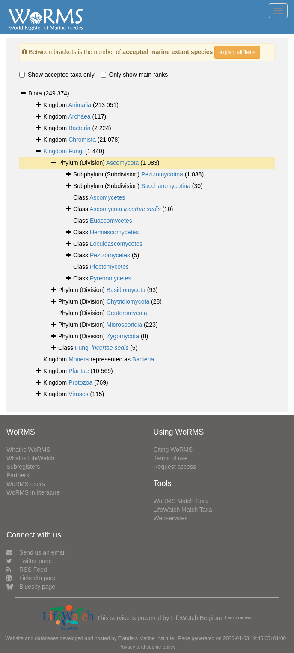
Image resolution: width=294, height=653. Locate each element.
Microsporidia (124, 324)
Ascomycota (122, 162)
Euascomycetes (111, 220)
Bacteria (79, 128)
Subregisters (23, 466)
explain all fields (237, 52)
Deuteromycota (127, 313)
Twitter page (29, 561)
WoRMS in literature (33, 492)
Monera (78, 359)
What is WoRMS (28, 449)
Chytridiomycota (128, 301)
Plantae (78, 370)
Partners (17, 475)
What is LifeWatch (30, 458)
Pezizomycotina (162, 174)
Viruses (78, 394)
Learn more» (238, 617)
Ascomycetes (107, 197)
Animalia (79, 104)
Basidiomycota (126, 289)
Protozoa (80, 382)
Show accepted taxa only (57, 74)
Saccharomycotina (165, 185)
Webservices (171, 518)
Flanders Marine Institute (146, 638)
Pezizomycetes (110, 255)
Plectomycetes (109, 266)
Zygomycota (123, 336)
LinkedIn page (31, 578)
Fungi (75, 151)
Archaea (79, 116)
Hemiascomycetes (114, 232)
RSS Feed (26, 569)
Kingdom (55, 151)
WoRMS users (25, 483)
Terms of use (171, 458)
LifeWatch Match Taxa (183, 509)
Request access (175, 466)
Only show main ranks (134, 74)
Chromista (82, 139)
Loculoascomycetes (116, 243)
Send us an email (35, 552)
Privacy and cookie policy (147, 647)
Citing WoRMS (173, 449)
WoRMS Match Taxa (181, 501)
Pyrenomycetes (110, 278)
